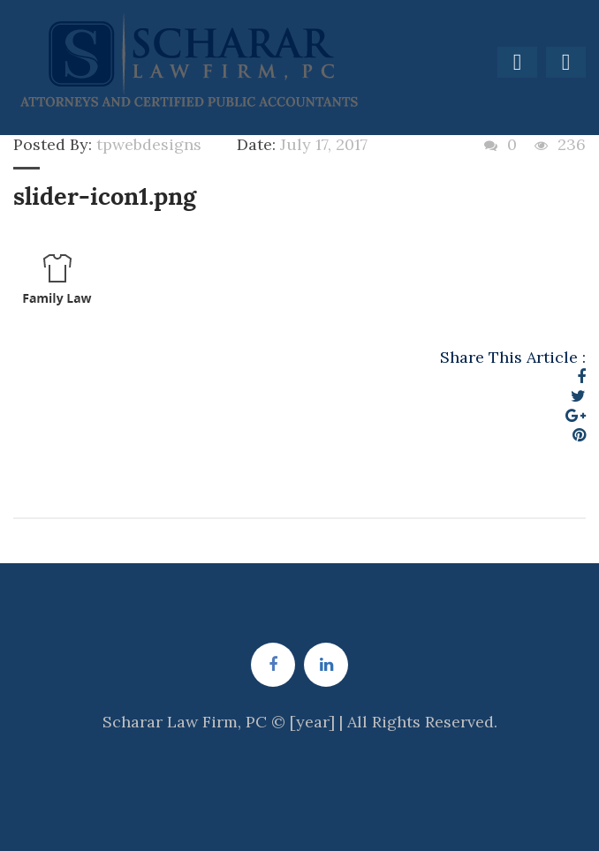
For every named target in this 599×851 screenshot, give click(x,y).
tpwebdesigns (148, 144)
